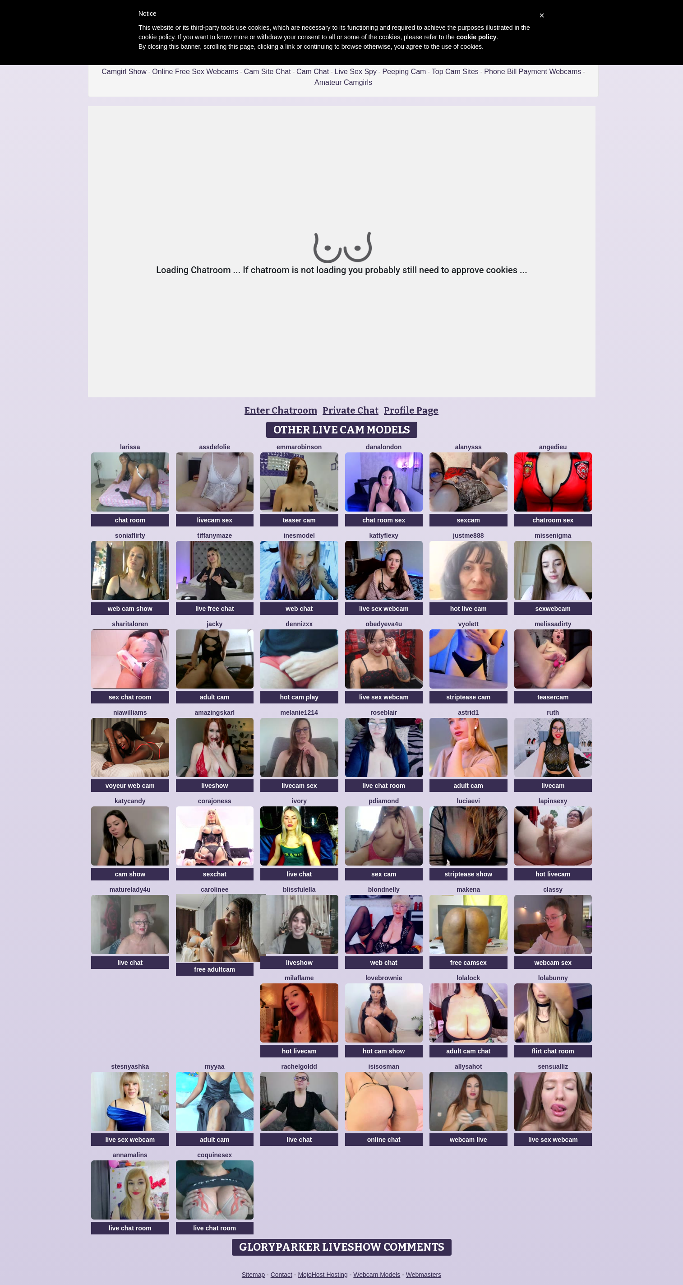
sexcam (468, 520)
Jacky (214, 624)
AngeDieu (553, 447)
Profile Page (411, 410)
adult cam (214, 697)
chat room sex (383, 520)
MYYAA (215, 1066)
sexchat (214, 874)
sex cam (383, 874)
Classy (553, 889)
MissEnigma (553, 535)
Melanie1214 (299, 712)
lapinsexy (553, 801)
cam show (130, 874)
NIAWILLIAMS (130, 712)
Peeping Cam (404, 71)
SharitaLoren (130, 624)
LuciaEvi (468, 801)
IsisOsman (384, 1066)
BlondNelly (384, 889)
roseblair (383, 712)
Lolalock (468, 978)
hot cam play (299, 697)
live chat (299, 874)
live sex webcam (384, 608)
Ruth (553, 712)
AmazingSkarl (214, 712)
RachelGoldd (299, 1066)
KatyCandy (130, 801)
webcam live (468, 1139)
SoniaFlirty (130, 535)
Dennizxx (299, 624)
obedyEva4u (383, 624)
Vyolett (468, 624)
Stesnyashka (130, 1066)
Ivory (299, 801)
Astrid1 (468, 712)
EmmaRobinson (299, 447)
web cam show (130, 608)
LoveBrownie (383, 978)
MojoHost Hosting (323, 1274)
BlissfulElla (299, 889)
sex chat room (130, 697)
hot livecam (552, 874)
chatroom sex (552, 520)
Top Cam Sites (455, 71)
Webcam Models (376, 1274)
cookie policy (477, 37)
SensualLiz (553, 1066)
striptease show (468, 874)
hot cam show (384, 1051)
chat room (130, 520)
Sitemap (253, 1274)
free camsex (468, 962)
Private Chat (350, 410)
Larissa (130, 447)
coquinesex (214, 1155)
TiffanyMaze (214, 535)
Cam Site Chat (267, 71)
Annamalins (130, 1155)
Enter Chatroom (281, 410)
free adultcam (214, 969)
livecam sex (214, 520)
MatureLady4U (130, 889)
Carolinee (214, 889)
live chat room (383, 785)
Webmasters (423, 1274)
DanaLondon (383, 447)
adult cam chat (468, 1051)
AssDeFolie (214, 447)
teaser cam (299, 520)
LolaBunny (553, 978)
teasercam (552, 697)
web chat (299, 608)
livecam (552, 785)
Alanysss (468, 447)
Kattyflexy (383, 535)
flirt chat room (553, 1051)
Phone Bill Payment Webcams (532, 71)
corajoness (214, 801)
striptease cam (468, 697)
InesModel (299, 535)
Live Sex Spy (356, 71)
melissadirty (553, 624)
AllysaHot (468, 1066)
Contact (281, 1274)
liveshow (214, 785)
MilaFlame (299, 978)
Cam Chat (312, 71)
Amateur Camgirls (343, 82)
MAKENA (468, 889)
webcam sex (553, 962)
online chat (384, 1139)
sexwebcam (553, 608)
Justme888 (468, 535)
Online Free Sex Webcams (195, 71)
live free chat (214, 608)
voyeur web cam (130, 785)
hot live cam (468, 608)
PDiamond (384, 801)
